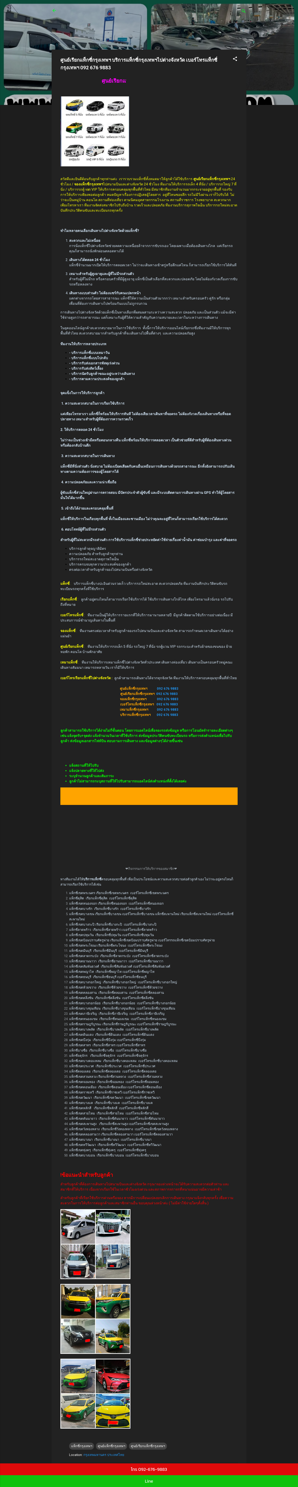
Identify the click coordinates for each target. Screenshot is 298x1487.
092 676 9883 (167, 689)
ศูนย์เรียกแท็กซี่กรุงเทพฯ (148, 1446)
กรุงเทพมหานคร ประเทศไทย (103, 1455)
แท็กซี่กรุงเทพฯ (81, 1446)
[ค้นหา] (243, 12)
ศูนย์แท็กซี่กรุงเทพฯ (111, 1446)
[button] (235, 59)
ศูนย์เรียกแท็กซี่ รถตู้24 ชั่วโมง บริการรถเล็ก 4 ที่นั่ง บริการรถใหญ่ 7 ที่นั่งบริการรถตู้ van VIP (143, 13)
